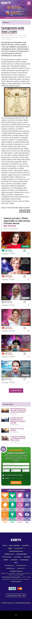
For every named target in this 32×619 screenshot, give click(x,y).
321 (24, 380)
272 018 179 (24, 17)
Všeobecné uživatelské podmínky (11, 577)
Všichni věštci (16, 390)
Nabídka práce (10, 568)
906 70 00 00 (9, 226)
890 (24, 277)
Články (10, 548)
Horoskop (25, 545)
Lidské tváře (12, 37)
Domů (4, 545)
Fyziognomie (4, 37)
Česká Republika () (16, 595)
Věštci (16, 562)
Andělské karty (9, 554)
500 (24, 303)
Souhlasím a (13, 478)
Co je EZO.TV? (19, 548)
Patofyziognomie (22, 35)
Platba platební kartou (16, 551)
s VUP (11, 478)
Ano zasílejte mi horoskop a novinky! (13, 475)
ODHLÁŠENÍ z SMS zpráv (16, 571)
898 (24, 251)
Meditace (5, 35)
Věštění (6, 560)
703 (24, 354)
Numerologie (24, 560)
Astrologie (27, 557)
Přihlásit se (16, 482)
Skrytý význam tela (21, 37)
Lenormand (17, 557)
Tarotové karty (6, 557)
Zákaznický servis (21, 565)
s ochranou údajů (19, 478)
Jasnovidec (14, 560)
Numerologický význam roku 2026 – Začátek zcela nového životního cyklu (18, 410)
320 (24, 328)
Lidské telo (13, 35)
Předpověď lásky (21, 554)
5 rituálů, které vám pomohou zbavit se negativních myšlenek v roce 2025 (18, 420)
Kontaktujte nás (9, 565)
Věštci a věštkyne (14, 545)
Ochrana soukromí (16, 581)
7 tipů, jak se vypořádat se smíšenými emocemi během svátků (17, 438)
